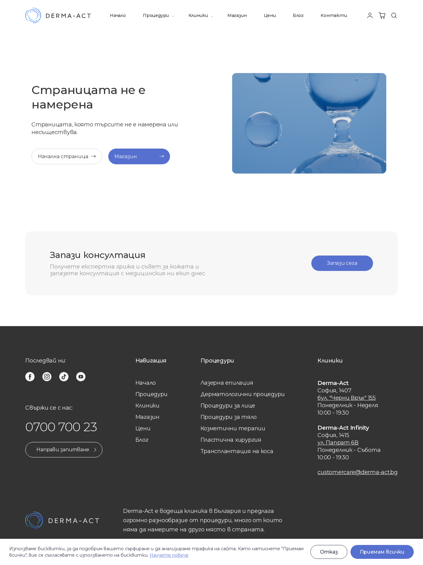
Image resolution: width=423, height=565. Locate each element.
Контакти (334, 15)
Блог (298, 15)
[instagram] (47, 376)
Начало (118, 15)
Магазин (237, 15)
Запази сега (342, 263)
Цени (270, 15)
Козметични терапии (233, 428)
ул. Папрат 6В (338, 442)
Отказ (329, 552)
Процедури (156, 15)
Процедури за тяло (229, 417)
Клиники (198, 15)
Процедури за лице (228, 405)
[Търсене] (394, 15)
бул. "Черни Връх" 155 (346, 398)
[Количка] (382, 15)
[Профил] (370, 15)
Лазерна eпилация (227, 382)
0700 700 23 (61, 426)
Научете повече (169, 555)
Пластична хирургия (231, 439)
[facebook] (30, 376)
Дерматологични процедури (243, 394)
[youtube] (80, 376)
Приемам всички (382, 552)
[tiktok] (63, 376)
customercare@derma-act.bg (357, 472)
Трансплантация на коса (237, 451)
